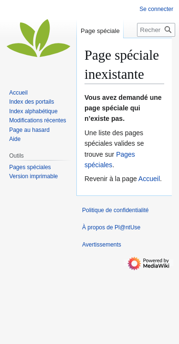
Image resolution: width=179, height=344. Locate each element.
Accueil (149, 179)
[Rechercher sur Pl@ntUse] (156, 30)
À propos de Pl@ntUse (111, 227)
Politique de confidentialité (115, 210)
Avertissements (101, 244)
